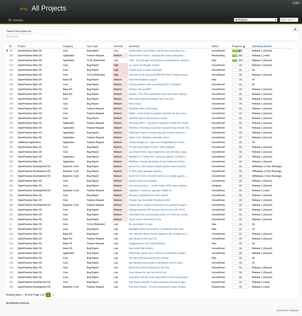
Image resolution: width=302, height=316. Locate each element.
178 (11, 267)
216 (11, 60)
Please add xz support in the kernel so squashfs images (158, 205)
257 (11, 147)
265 (11, 161)
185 (11, 277)
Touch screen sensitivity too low (145, 219)
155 (11, 84)
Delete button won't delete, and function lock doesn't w (156, 50)
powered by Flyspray (287, 310)
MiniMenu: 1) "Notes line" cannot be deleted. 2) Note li (156, 156)
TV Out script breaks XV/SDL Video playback (152, 147)
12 (10, 224)
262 (11, 156)
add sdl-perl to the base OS (143, 238)
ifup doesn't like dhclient (141, 248)
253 (11, 137)
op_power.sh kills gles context (144, 65)
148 (11, 262)
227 (11, 50)
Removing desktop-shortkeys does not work (151, 99)
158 (11, 89)
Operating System (262, 46)
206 (11, 287)
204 (11, 103)
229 (11, 70)
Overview (18, 20)
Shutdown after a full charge (143, 108)
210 (11, 113)
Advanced (13, 36)
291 (11, 185)
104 (11, 234)
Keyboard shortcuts (17, 303)
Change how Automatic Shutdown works (149, 200)
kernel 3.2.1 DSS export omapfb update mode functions (157, 166)
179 (11, 272)
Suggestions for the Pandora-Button (147, 243)
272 (11, 166)
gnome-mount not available (143, 180)
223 (11, 65)
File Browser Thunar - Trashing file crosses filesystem (156, 55)
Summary (134, 46)
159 (11, 94)
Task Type (92, 46)
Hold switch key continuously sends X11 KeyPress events (159, 214)
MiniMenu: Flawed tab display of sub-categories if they (157, 161)
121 (11, 79)
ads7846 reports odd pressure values (148, 118)
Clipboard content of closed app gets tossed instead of (157, 132)
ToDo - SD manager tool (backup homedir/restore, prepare (159, 60)
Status (215, 46)
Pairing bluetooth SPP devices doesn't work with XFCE (157, 209)
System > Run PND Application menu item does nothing (157, 94)
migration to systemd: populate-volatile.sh (150, 190)
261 (11, 74)
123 (11, 243)
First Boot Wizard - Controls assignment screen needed (157, 287)
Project (22, 46)
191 (11, 282)
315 (11, 209)
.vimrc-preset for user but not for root (147, 272)
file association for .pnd (141, 224)
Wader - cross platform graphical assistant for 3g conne (157, 113)
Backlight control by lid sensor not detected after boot (156, 229)
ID (10, 46)
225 (11, 118)
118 (11, 238)
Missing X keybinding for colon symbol (148, 195)
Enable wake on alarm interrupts (145, 70)
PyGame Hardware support (143, 79)
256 (11, 142)
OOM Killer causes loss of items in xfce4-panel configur (157, 253)
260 (11, 152)
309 (11, 205)
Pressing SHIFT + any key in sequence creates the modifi (158, 123)
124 (11, 248)
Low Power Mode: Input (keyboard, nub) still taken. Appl (157, 152)
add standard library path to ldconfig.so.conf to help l (155, 262)
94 (10, 229)
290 (11, 180)
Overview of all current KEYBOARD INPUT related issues (158, 74)
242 (11, 123)
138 (11, 258)
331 (11, 214)
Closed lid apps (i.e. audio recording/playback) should (156, 142)
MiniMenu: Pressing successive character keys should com (159, 127)
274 (11, 176)
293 (11, 190)
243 (11, 127)
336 (11, 219)
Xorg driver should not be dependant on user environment (158, 277)
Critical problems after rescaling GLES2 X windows (155, 84)
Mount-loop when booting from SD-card (149, 267)
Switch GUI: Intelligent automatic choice (149, 137)
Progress (238, 46)
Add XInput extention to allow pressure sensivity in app (157, 282)
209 (11, 108)
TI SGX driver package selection (145, 171)
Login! (296, 2)
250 (11, 55)
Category (68, 46)
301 (11, 195)
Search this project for (19, 31)
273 (11, 171)
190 (11, 99)
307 (11, 200)
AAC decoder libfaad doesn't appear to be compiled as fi (157, 234)
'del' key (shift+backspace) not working (148, 258)
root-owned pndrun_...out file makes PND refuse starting (157, 185)
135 (11, 253)
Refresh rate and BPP (140, 89)
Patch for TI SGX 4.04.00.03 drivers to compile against (157, 176)
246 (11, 132)
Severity (118, 46)
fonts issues (135, 103)
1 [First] (48, 295)
